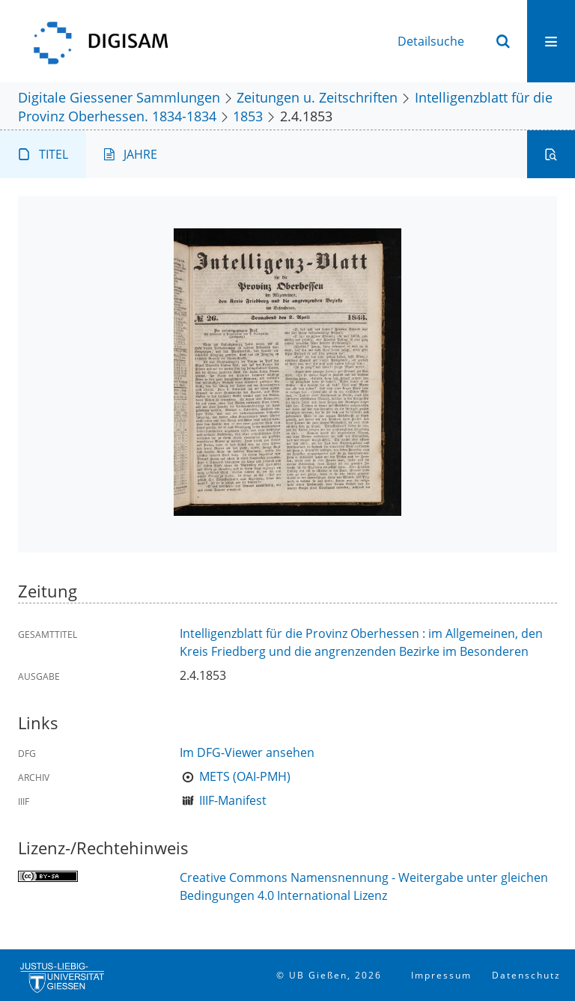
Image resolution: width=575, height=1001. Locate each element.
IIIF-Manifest (233, 800)
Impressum (441, 975)
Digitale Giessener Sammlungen (119, 97)
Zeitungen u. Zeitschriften (317, 97)
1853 (248, 115)
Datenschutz (526, 975)
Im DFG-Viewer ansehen (247, 752)
